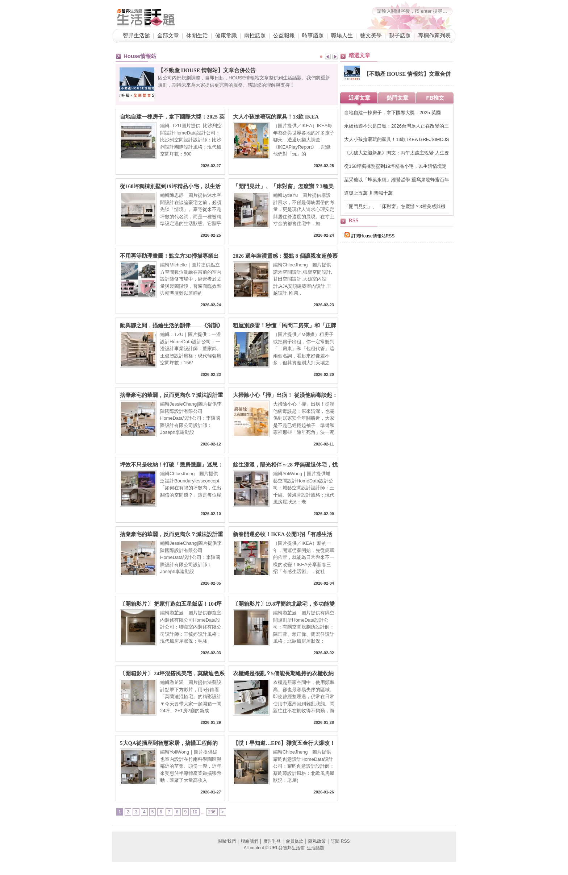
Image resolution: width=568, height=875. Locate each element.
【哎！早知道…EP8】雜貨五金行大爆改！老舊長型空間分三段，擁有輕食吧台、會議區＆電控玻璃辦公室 (284, 743)
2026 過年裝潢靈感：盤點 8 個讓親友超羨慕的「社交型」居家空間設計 (285, 256)
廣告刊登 (272, 841)
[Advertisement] (394, 374)
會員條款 (294, 841)
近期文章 (359, 98)
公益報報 (284, 35)
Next (335, 56)
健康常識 (226, 35)
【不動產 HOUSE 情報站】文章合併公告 (207, 70)
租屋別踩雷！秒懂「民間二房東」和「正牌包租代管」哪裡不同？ (284, 326)
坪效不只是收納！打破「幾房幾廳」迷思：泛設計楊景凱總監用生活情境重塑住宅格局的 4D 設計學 (171, 465)
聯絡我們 (249, 841)
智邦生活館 (136, 35)
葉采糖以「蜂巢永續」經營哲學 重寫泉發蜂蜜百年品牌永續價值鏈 (396, 180)
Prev (328, 56)
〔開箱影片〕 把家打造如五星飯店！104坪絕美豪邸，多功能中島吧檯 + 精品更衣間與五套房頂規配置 (172, 604)
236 (212, 811)
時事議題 (313, 35)
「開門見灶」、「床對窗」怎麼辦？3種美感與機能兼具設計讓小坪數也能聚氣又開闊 (284, 186)
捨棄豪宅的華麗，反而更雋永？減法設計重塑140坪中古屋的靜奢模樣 (171, 395)
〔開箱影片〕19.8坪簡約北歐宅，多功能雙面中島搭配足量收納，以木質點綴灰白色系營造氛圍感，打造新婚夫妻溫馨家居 (284, 604)
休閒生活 (197, 35)
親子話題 (400, 35)
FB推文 (435, 98)
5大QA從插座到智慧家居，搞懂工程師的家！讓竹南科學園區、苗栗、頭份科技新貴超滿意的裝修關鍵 (171, 743)
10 (194, 811)
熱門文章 (397, 98)
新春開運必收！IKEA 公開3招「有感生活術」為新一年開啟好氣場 (282, 534)
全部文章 (168, 35)
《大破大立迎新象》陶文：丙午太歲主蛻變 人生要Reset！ (396, 153)
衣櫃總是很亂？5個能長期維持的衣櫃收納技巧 (283, 674)
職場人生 (342, 35)
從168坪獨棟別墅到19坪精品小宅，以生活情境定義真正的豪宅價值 (170, 186)
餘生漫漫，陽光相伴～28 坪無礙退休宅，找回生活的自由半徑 (285, 465)
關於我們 (227, 841)
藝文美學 (371, 35)
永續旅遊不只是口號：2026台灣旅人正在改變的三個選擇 (396, 126)
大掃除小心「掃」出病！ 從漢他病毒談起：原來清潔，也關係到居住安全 (285, 395)
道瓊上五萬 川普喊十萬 (368, 193)
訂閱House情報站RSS (369, 236)
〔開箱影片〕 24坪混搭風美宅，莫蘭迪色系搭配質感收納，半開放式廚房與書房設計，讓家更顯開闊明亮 (172, 674)
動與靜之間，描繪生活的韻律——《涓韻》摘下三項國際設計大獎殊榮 (171, 326)
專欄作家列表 (434, 35)
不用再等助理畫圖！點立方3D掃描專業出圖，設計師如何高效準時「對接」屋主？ (169, 256)
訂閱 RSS (340, 841)
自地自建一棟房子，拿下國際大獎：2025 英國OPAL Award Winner (172, 117)
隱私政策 (317, 841)
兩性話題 (255, 35)
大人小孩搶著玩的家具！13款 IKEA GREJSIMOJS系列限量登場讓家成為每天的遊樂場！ (283, 117)
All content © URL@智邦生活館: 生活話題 (284, 847)
